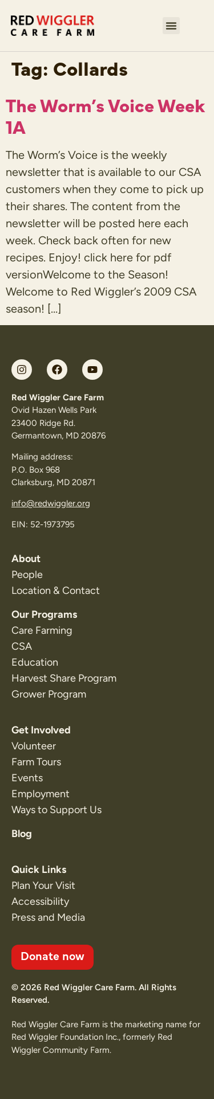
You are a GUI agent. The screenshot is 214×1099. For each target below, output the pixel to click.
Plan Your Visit (43, 885)
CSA (21, 646)
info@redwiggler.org (50, 503)
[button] (171, 25)
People (27, 574)
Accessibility (40, 901)
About (26, 558)
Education (34, 662)
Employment (40, 794)
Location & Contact (55, 590)
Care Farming (41, 630)
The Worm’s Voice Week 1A (105, 115)
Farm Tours (36, 762)
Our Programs (44, 614)
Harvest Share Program (63, 678)
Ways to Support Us (56, 809)
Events (27, 778)
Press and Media (48, 917)
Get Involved (41, 730)
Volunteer (33, 746)
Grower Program (48, 694)
